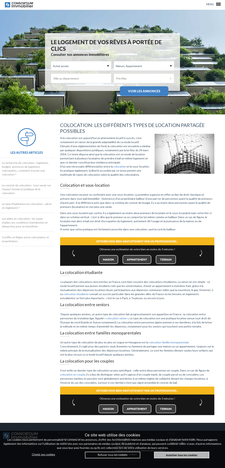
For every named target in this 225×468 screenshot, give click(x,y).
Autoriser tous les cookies (181, 455)
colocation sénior (116, 318)
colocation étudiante (76, 294)
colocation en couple (72, 374)
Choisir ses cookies (43, 454)
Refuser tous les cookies (112, 454)
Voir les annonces (144, 91)
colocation (119, 166)
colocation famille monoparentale (169, 342)
